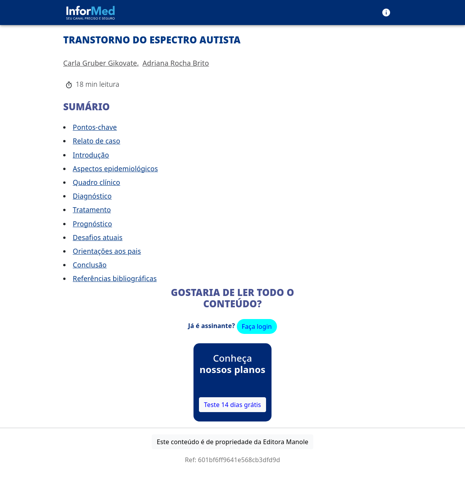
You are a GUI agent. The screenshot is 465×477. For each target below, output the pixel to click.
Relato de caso (97, 140)
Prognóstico (92, 223)
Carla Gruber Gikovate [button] (100, 63)
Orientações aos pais (107, 251)
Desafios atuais (97, 237)
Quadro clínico (97, 182)
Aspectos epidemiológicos (115, 168)
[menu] (386, 12)
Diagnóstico (92, 196)
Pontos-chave (95, 127)
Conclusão (90, 264)
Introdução (91, 155)
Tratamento (92, 209)
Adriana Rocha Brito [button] (175, 63)
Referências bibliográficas (115, 278)
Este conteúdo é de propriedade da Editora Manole (233, 442)
